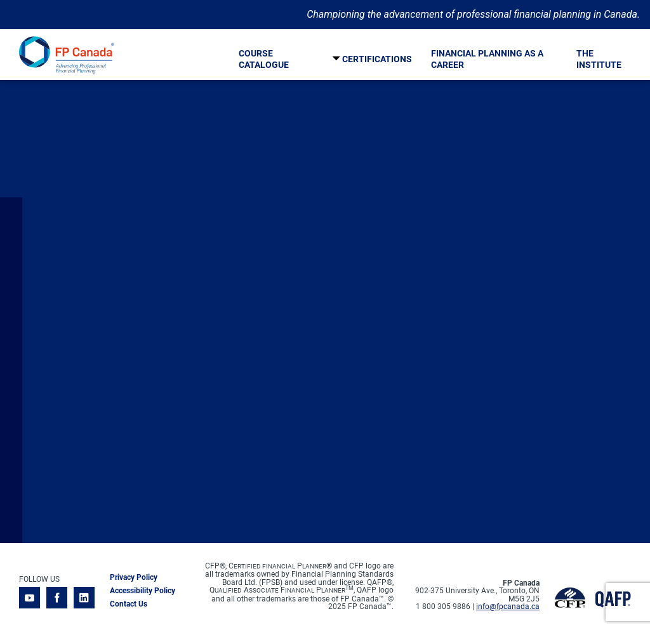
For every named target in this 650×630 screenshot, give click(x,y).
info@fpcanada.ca (508, 606)
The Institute (598, 59)
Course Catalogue (264, 59)
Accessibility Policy (142, 590)
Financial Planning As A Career (487, 59)
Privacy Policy (133, 577)
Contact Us (128, 604)
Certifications (377, 59)
